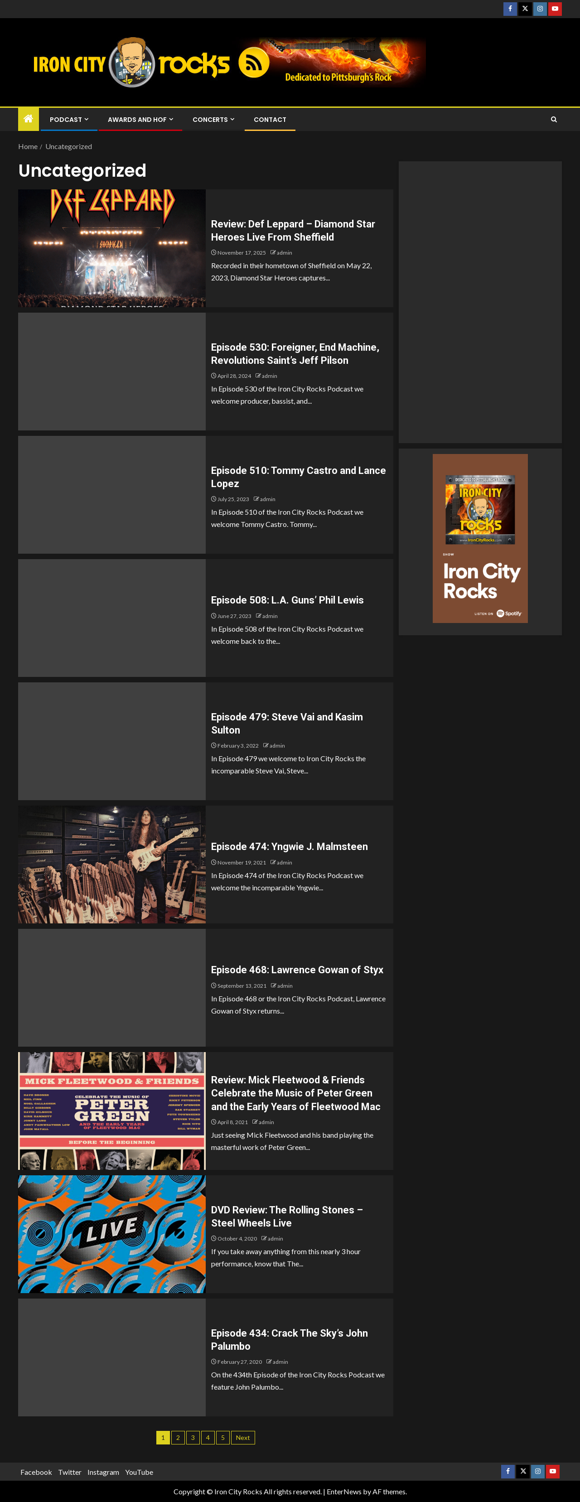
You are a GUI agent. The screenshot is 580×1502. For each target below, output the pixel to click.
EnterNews (344, 1491)
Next (243, 1437)
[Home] (29, 119)
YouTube (139, 1472)
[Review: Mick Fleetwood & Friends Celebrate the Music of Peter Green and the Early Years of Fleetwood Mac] (112, 1111)
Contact (270, 119)
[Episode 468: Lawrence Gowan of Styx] (112, 988)
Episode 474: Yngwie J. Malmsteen (289, 846)
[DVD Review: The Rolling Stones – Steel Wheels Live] (112, 1234)
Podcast (66, 119)
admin (284, 252)
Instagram (103, 1472)
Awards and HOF (137, 119)
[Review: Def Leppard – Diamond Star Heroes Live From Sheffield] (112, 248)
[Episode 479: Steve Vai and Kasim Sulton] (112, 741)
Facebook (36, 1472)
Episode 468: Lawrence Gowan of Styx (297, 970)
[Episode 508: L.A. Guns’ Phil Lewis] (112, 618)
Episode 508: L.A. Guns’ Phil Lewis (287, 600)
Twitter (70, 1472)
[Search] (554, 119)
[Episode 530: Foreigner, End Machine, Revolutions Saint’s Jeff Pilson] (112, 371)
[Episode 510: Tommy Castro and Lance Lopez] (112, 495)
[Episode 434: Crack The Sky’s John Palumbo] (112, 1357)
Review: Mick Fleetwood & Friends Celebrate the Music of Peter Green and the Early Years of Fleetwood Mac (296, 1093)
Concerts (210, 119)
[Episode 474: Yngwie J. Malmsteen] (112, 864)
